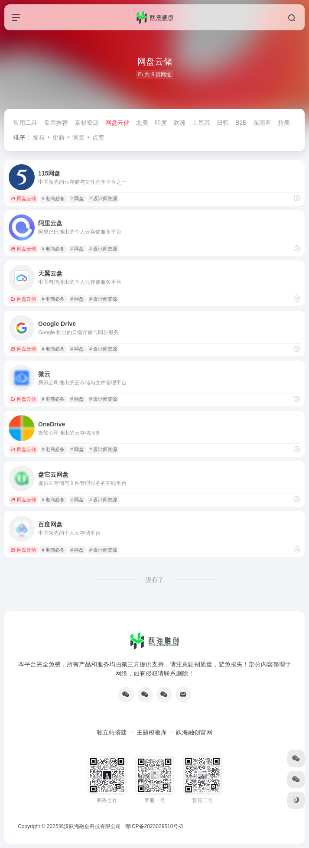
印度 (161, 122)
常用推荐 (56, 122)
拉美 (284, 122)
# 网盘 (77, 198)
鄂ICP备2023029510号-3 (154, 826)
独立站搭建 (112, 732)
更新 (58, 137)
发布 (39, 137)
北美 (142, 122)
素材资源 (87, 122)
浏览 (78, 137)
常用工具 (25, 122)
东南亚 (262, 122)
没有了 (155, 579)
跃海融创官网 (194, 732)
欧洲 (179, 122)
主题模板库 (152, 732)
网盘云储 (117, 122)
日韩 (223, 122)
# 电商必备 (53, 198)
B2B (241, 122)
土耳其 (201, 122)
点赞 (98, 137)
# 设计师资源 (103, 198)
